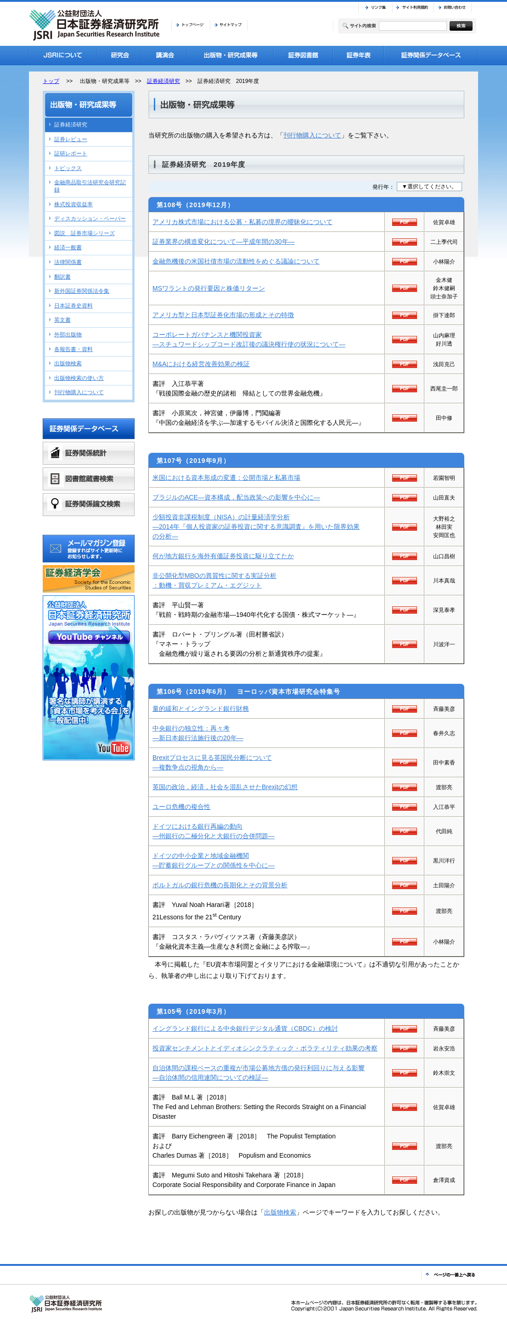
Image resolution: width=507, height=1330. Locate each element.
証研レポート (70, 153)
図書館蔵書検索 (89, 478)
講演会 (164, 55)
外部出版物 (68, 334)
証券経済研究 (163, 81)
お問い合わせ (452, 8)
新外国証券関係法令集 (81, 291)
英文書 (62, 320)
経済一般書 (68, 247)
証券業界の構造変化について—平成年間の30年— (223, 241)
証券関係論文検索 (89, 504)
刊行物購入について (312, 135)
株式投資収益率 (73, 204)
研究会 (119, 55)
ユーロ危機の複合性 (181, 806)
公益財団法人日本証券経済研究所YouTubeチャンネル (89, 677)
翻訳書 (62, 277)
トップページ (190, 25)
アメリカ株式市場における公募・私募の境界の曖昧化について (242, 221)
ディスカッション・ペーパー (90, 218)
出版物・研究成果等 (230, 55)
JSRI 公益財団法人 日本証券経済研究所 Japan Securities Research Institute (95, 25)
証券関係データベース (431, 55)
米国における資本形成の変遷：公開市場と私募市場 (226, 477)
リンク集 (375, 8)
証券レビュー (70, 139)
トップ (51, 81)
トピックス (68, 168)
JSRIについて (63, 55)
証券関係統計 (89, 453)
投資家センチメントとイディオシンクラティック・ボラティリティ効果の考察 (264, 1048)
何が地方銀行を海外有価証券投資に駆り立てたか (223, 556)
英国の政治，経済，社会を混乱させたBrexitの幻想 (225, 787)
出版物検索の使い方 (79, 378)
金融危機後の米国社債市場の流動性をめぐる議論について (236, 261)
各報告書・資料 (73, 349)
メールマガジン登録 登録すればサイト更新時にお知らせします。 (89, 548)
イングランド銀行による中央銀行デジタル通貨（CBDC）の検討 (245, 1028)
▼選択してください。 (429, 186)
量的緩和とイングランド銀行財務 (200, 708)
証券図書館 (303, 55)
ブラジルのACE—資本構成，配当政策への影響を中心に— (236, 497)
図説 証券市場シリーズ (84, 233)
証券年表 (358, 55)
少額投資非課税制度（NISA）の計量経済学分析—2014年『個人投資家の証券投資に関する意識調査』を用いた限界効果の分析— (256, 526)
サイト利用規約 (412, 8)
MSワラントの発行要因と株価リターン (208, 288)
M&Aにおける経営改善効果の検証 (201, 364)
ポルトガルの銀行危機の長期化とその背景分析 (219, 885)
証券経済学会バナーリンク (89, 579)
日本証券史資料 (73, 305)
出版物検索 (280, 1212)
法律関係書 (68, 262)
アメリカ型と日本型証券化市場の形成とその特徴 (223, 315)
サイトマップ (229, 25)
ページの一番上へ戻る (449, 1275)
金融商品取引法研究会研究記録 (90, 186)
